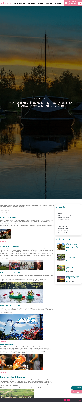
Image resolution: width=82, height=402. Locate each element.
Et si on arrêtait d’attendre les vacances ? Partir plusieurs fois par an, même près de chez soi (73, 245)
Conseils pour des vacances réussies (66, 222)
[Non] (80, 400)
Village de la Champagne (44, 98)
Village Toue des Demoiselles (64, 215)
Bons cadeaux (49, 3)
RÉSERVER (78, 387)
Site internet (3, 341)
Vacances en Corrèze (63, 228)
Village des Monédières (63, 219)
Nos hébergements (31, 3)
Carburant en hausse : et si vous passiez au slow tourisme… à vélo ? (73, 256)
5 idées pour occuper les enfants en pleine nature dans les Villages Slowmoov (72, 267)
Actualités (35, 98)
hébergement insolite (63, 232)
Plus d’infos (3, 241)
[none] (80, 3)
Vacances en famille (62, 226)
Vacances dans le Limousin (64, 230)
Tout (59, 211)
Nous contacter (57, 3)
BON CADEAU (77, 391)
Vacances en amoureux (63, 224)
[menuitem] (80, 3)
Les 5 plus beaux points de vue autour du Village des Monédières (72, 277)
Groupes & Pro (41, 3)
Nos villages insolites (20, 3)
